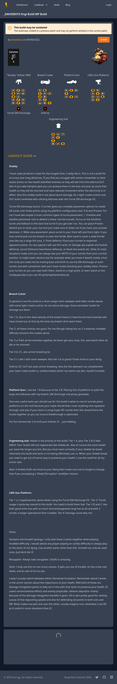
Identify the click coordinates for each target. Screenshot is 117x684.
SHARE (103, 39)
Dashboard (22, 4)
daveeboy (16, 39)
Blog (68, 4)
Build (56, 4)
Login (109, 4)
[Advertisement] (58, 619)
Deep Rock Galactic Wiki (77, 677)
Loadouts (41, 4)
